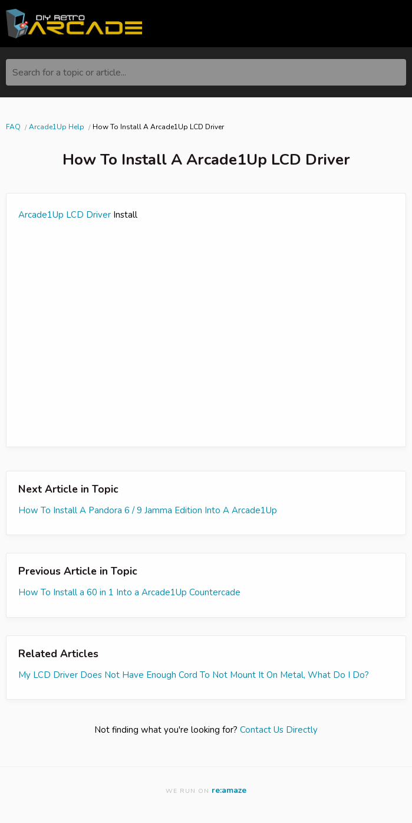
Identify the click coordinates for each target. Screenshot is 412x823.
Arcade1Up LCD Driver (64, 215)
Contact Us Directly (279, 730)
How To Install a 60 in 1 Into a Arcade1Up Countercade (129, 592)
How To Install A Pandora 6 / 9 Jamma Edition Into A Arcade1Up (147, 510)
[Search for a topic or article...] (206, 72)
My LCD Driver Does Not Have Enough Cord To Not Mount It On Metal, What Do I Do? (193, 675)
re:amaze (229, 790)
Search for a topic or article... (69, 72)
